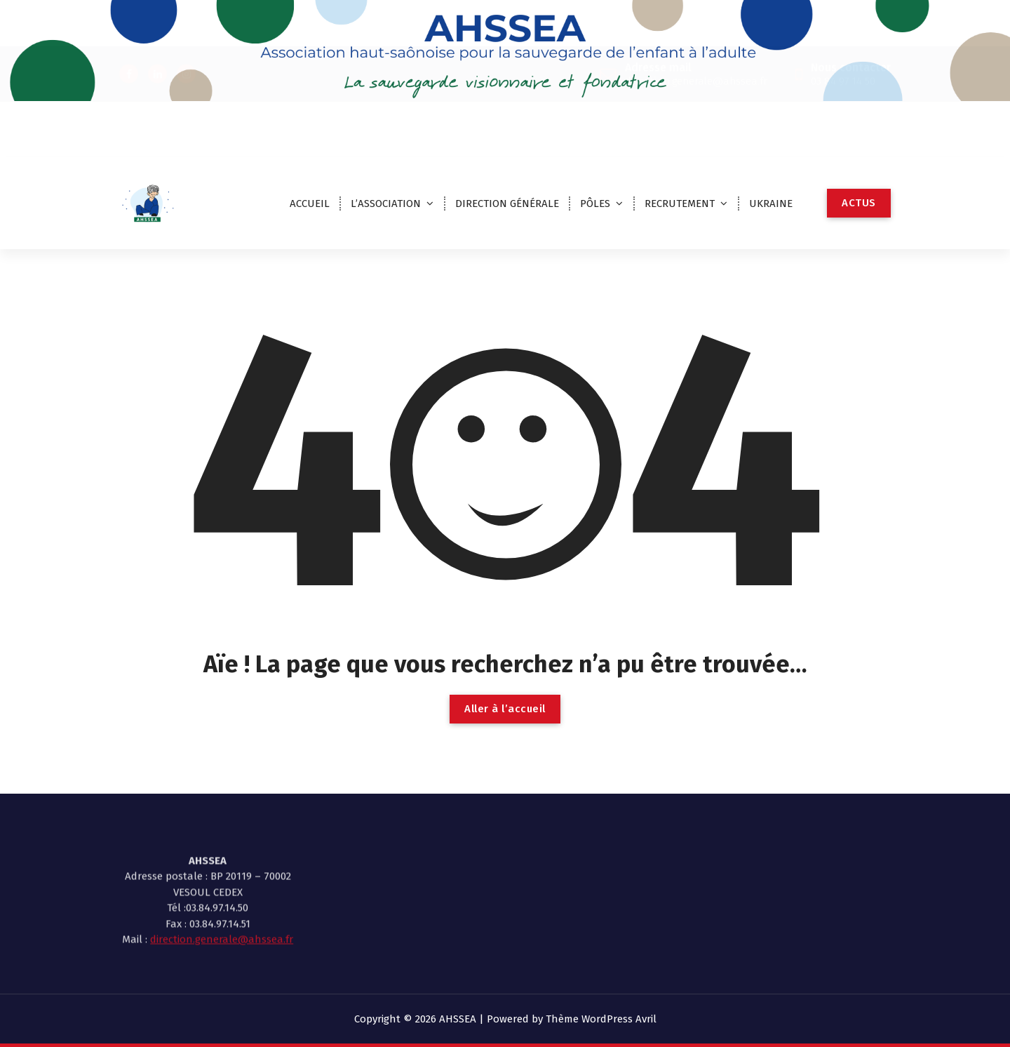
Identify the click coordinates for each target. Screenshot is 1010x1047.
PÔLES (595, 203)
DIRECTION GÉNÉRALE (507, 203)
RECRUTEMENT (680, 203)
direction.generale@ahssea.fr (221, 904)
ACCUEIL (310, 203)
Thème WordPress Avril (601, 1019)
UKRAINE (771, 203)
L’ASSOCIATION (386, 203)
